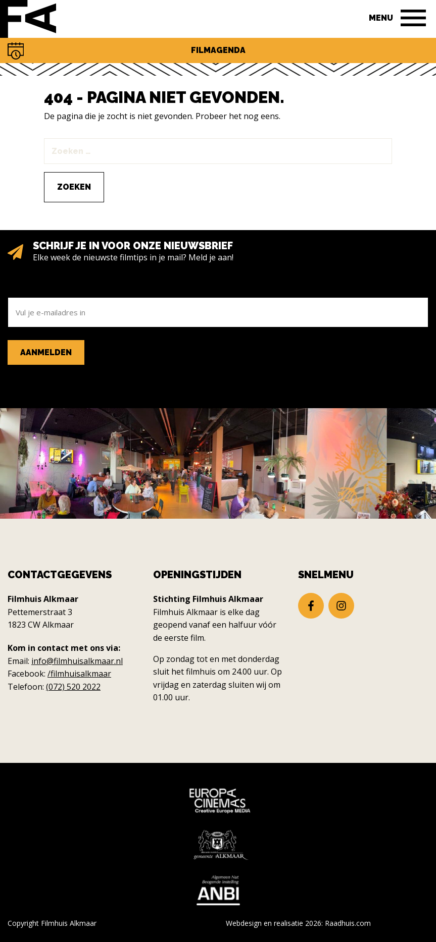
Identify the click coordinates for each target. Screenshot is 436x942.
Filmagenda (218, 50)
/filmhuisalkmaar (79, 673)
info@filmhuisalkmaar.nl (77, 661)
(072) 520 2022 (73, 686)
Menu (381, 18)
